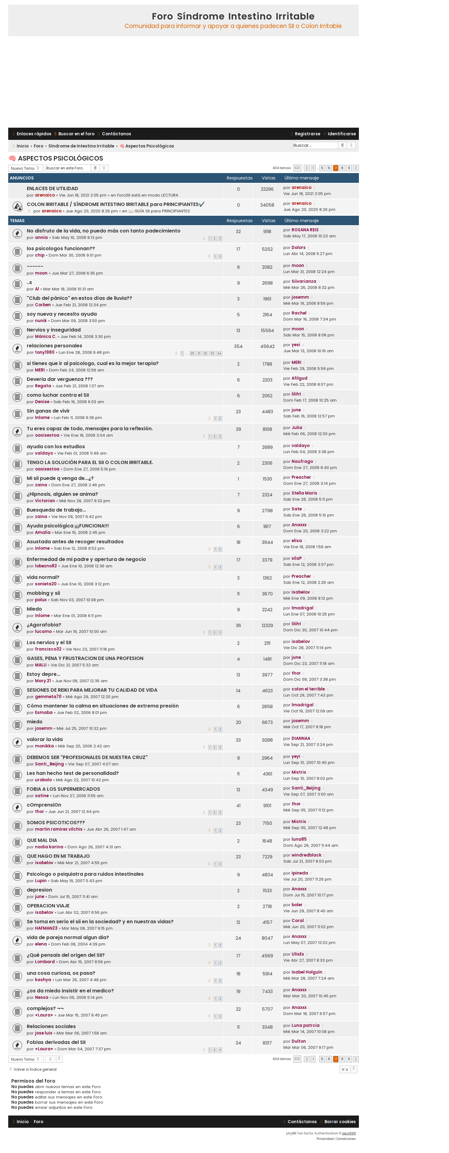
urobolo (43, 780)
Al (37, 289)
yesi (296, 345)
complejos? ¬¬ (45, 1008)
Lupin (41, 881)
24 (219, 353)
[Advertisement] (183, 82)
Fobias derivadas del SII (56, 1042)
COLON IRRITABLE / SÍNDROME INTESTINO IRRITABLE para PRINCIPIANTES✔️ (116, 204)
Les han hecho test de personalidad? (73, 773)
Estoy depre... (43, 674)
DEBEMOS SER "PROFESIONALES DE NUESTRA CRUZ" (87, 757)
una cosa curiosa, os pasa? (61, 973)
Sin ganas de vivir (48, 410)
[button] (297, 168)
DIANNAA (301, 738)
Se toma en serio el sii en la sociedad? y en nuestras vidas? (100, 921)
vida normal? (43, 577)
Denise (42, 402)
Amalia (43, 532)
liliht (296, 394)
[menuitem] (73, 133)
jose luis (43, 1033)
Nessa (41, 997)
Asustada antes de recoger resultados (75, 541)
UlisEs (298, 954)
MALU (41, 665)
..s (29, 282)
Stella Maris (304, 493)
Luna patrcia (306, 1025)
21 (199, 353)
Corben (43, 305)
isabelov (301, 592)
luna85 (299, 839)
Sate (297, 509)
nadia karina (49, 847)
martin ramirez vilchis (58, 829)
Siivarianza (304, 281)
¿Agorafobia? (44, 624)
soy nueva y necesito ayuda (62, 314)
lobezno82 (46, 566)
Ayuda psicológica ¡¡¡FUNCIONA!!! (68, 525)
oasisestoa (47, 435)
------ (35, 266)
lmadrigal (303, 608)
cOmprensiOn (44, 804)
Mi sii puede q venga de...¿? (60, 478)
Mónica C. (45, 336)
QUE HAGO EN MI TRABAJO (58, 856)
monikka (44, 746)
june (296, 410)
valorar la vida (45, 739)
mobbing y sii (43, 593)
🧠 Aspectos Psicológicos (55, 158)
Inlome (42, 417)
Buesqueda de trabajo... (56, 509)
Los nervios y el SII (49, 642)
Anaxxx (299, 525)
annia (41, 237)
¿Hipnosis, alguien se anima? (62, 494)
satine (42, 796)
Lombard (45, 962)
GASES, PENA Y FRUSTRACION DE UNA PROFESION (85, 658)
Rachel (299, 313)
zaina (41, 485)
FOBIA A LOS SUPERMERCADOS (63, 789)
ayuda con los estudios (56, 446)
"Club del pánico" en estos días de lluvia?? (79, 298)
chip (39, 255)
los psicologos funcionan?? (61, 248)
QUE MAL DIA (42, 840)
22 (205, 353)
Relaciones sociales (51, 1026)
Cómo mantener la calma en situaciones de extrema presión (103, 705)
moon (41, 273)
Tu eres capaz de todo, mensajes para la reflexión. (90, 428)
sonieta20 (46, 584)
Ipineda (300, 873)
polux (41, 600)
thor (296, 673)
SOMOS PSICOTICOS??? (56, 822)
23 (212, 353)
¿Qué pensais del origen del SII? (66, 955)
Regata (43, 386)
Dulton (299, 1041)
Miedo (34, 608)
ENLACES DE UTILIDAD (52, 188)
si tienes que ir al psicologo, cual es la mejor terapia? (93, 363)
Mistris (299, 772)
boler (297, 905)
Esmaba (44, 712)
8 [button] (342, 167)
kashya (43, 980)
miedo (35, 721)
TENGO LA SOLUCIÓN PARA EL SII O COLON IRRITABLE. (90, 462)
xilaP (297, 558)
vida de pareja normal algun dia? (68, 937)
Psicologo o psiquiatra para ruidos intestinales (85, 874)
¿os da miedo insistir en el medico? (70, 990)
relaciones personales (54, 345)
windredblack (306, 855)
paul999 (349, 1133)
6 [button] (329, 167)
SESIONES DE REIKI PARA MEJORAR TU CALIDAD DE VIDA (92, 690)
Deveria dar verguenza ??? (60, 379)
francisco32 (48, 649)
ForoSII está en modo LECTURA (147, 195)
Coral (298, 921)
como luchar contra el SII (58, 395)
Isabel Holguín (307, 972)
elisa (297, 541)
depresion (39, 889)
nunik (41, 321)
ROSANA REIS (305, 230)
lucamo (43, 631)
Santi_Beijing (49, 764)
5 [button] (322, 167)
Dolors (299, 247)
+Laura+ (44, 1015)
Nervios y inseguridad (54, 329)
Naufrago (302, 461)
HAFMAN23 (46, 928)
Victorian (45, 501)
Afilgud (299, 378)
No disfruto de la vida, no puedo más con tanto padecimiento (104, 230)
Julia (297, 428)
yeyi (296, 756)
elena (41, 944)
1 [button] (313, 167)
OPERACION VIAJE (48, 905)
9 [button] (349, 167)
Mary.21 (43, 681)
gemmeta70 (48, 697)
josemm (300, 297)
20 (192, 353)
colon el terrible (308, 689)
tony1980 (44, 352)
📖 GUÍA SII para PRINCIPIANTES (159, 211)
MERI (40, 370)
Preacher (301, 477)
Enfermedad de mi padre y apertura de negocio (86, 559)
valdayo (44, 453)
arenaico (45, 195)
